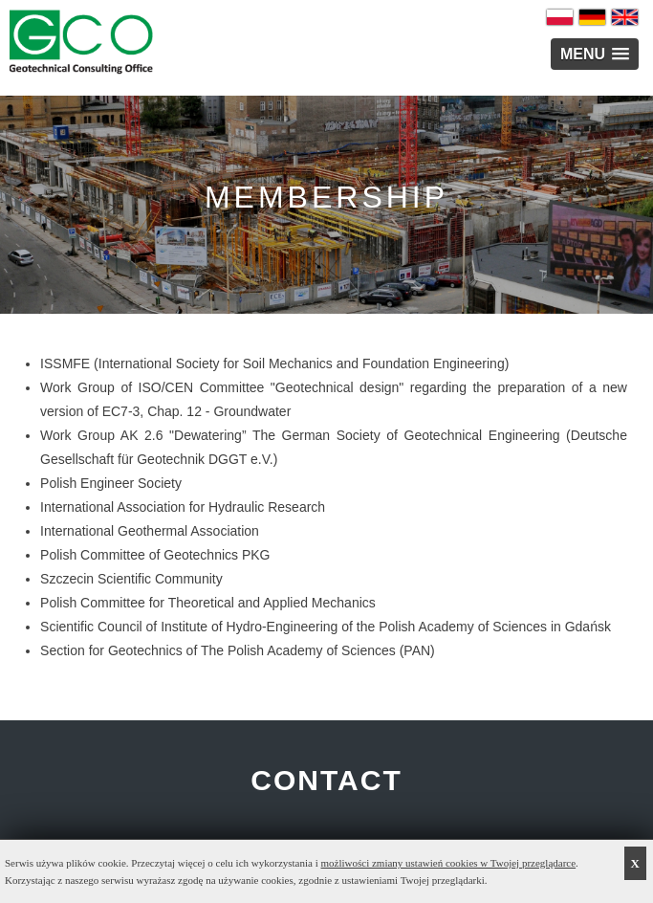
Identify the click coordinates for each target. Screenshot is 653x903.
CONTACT (326, 780)
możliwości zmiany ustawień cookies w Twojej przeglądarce (449, 863)
